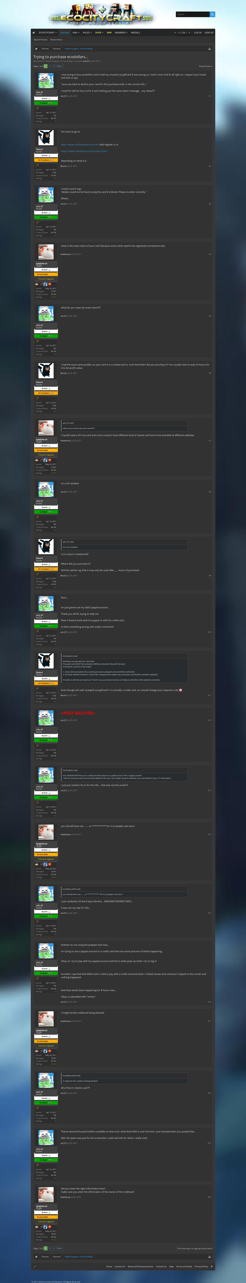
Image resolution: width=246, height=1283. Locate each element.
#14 (209, 834)
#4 (210, 254)
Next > (60, 66)
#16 (209, 1002)
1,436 (54, 172)
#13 (209, 790)
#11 (209, 695)
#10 (209, 632)
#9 (210, 575)
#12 (209, 720)
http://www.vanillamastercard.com (80, 144)
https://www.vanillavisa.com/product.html (84, 151)
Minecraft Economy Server (140, 1266)
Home (109, 1266)
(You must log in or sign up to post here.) (195, 1248)
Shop (98, 32)
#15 (209, 913)
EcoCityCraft (47, 32)
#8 (210, 492)
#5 (210, 316)
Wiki (75, 32)
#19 (209, 1143)
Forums (64, 32)
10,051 (53, 291)
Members (120, 32)
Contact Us (120, 1266)
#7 (210, 440)
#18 (209, 1093)
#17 (209, 1021)
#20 (209, 1197)
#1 (210, 96)
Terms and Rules (184, 1266)
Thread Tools (206, 66)
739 (54, 115)
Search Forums (40, 39)
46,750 (53, 118)
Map (109, 32)
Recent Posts (56, 39)
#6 (210, 373)
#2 (210, 166)
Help (171, 1266)
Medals (135, 32)
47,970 (53, 175)
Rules (86, 32)
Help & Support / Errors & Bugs (59, 61)
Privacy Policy (201, 1266)
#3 (210, 204)
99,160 (53, 294)
